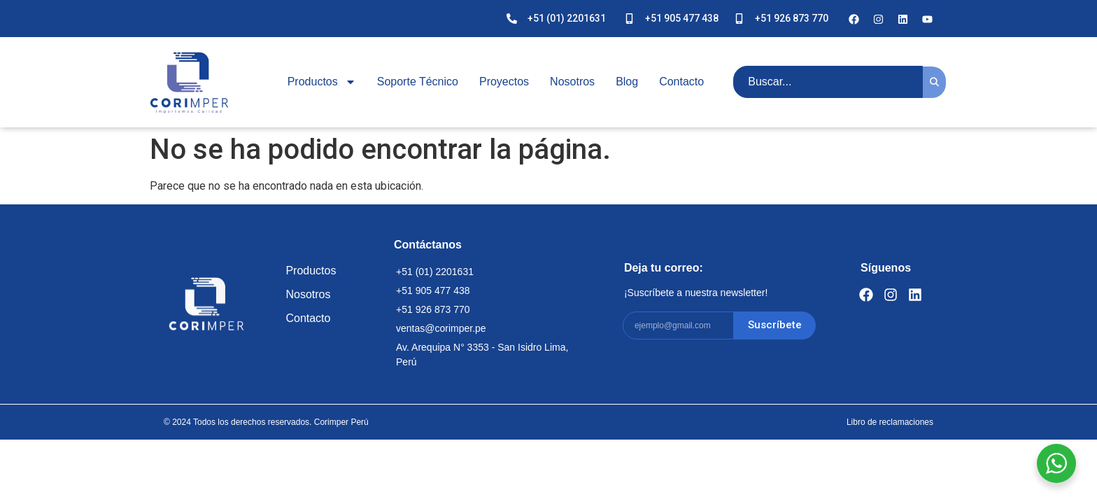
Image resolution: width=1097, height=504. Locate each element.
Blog (627, 82)
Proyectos (504, 82)
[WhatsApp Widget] (1056, 463)
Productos (322, 81)
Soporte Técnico (417, 82)
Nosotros (572, 82)
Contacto (681, 82)
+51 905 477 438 (682, 18)
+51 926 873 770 (791, 18)
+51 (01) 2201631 (567, 18)
